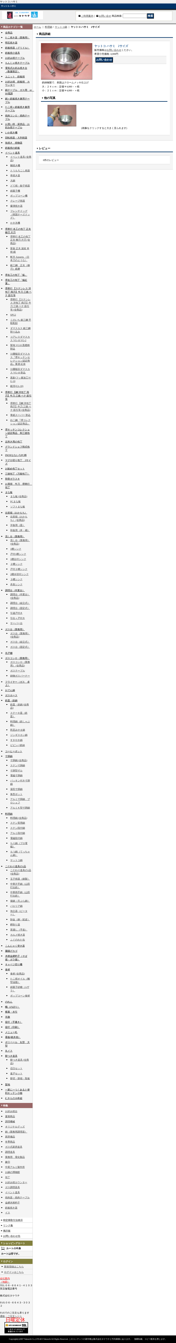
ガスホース (11, 695)
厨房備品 (10, 1136)
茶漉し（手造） (18, 929)
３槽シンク (16, 579)
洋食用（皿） (17, 525)
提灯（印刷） (12, 1027)
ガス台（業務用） (15, 629)
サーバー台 (16, 623)
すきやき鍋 (16, 740)
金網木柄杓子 (12, 1202)
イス (7, 1212)
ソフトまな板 (17, 506)
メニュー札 (11, 1032)
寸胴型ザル (16, 770)
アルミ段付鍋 (17, 833)
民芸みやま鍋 (17, 729)
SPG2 (13, 314)
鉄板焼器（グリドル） (17, 47)
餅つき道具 (11, 1056)
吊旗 (7, 1017)
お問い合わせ (114, 50)
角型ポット (16, 794)
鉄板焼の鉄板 (12, 147)
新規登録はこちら (14, 1266)
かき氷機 (15, 222)
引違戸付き (16, 613)
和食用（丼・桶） (20, 530)
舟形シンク (16, 584)
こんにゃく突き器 (15, 945)
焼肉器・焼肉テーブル (17, 1197)
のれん (8, 1001)
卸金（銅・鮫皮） (20, 919)
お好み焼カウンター (16, 1182)
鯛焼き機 (15, 165)
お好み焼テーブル (15, 58)
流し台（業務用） (15, 536)
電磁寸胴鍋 (16, 775)
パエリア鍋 (16, 906)
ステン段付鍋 (17, 828)
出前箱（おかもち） (16, 512)
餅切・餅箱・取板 (20, 1078)
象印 (7, 1162)
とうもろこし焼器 (20, 170)
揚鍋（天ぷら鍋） (20, 900)
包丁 (7, 1177)
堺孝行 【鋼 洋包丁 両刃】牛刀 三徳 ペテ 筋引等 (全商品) (20, 407)
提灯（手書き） (13, 1022)
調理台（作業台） (15, 590)
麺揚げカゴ (11, 951)
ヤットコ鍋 (16, 860)
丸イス (8, 1050)
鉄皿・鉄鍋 (11, 700)
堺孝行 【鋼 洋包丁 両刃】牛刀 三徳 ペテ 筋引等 (18, 396)
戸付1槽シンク (18, 554)
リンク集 (8, 1225)
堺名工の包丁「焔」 (16, 275)
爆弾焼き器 (16, 205)
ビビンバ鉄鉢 (17, 745)
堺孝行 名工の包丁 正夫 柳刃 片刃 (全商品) (20, 240)
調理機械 (10, 1121)
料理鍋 (8, 813)
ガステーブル (17, 670)
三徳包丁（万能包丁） (17, 473)
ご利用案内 (87, 16)
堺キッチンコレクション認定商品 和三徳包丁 (17, 433)
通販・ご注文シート (11, 1316)
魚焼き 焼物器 (13, 142)
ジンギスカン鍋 (18, 735)
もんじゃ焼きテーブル (17, 62)
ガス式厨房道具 (13, 1146)
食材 (7, 969)
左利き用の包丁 (13, 441)
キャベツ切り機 (13, 964)
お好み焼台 (11, 1111)
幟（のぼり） (12, 1007)
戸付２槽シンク (18, 569)
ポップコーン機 (18, 195)
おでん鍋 (10, 690)
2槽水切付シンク (19, 574)
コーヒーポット (13, 751)
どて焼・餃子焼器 (20, 185)
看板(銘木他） (13, 1037)
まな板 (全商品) (18, 496)
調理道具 (10, 1152)
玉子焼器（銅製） (20, 878)
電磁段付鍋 (16, 838)
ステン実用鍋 (17, 822)
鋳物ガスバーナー (20, 675)
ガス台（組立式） (20, 641)
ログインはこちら (14, 1272)
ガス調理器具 (12, 1187)
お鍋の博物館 (12, 1172)
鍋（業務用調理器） (16, 1131)
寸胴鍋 (8, 756)
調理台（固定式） (20, 608)
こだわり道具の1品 (15, 866)
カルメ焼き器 (17, 934)
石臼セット (16, 1068)
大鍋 (12, 180)
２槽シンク (16, 564)
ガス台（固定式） (20, 647)
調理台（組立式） (20, 603)
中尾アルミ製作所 (15, 1167)
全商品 (8, 32)
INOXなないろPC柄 (16, 455)
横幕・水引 (11, 1011)
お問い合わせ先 (11, 1236)
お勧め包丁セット (15, 468)
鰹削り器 (15, 924)
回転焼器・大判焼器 (16, 137)
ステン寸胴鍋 (17, 765)
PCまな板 (15, 501)
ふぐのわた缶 (17, 939)
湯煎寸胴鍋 (16, 789)
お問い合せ (105, 16)
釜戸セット (16, 1073)
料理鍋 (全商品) (18, 818)
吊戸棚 (8, 653)
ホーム (37, 27)
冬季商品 (10, 1141)
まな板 (8, 492)
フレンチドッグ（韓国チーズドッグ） (20, 214)
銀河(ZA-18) (16, 386)
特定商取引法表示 (13, 1220)
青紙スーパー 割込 (20, 415)
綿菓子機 (15, 190)
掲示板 (6, 1230)
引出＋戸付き (17, 618)
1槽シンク (15, 548)
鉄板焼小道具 (12, 52)
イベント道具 (12, 152)
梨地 (7, 1084)
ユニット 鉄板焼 (15, 76)
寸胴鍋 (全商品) (18, 760)
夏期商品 (10, 1116)
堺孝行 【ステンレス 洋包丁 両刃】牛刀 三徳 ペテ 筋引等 (18, 292)
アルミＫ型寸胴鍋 (20, 807)
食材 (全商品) (17, 973)
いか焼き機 (11, 132)
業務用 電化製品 (15, 1157)
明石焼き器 (11, 42)
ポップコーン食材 (20, 995)
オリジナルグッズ (15, 1126)
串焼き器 (15, 175)
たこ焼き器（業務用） (17, 37)
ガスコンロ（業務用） (17, 658)
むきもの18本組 (13, 1098)
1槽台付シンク (18, 559)
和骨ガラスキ (12, 478)
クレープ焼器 (17, 200)
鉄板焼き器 (11, 1207)
